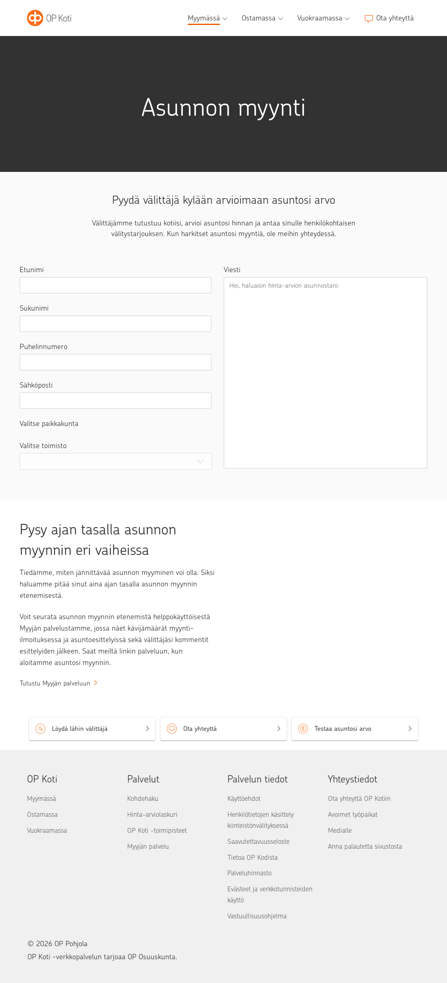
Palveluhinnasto (249, 873)
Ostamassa (42, 814)
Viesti (232, 269)
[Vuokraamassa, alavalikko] (324, 18)
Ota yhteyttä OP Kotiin (359, 798)
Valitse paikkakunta (49, 423)
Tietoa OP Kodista (252, 857)
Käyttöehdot (244, 798)
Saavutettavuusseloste (258, 841)
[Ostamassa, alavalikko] (263, 18)
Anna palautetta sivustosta (365, 846)
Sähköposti (36, 385)
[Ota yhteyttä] (389, 18)
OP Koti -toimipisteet (157, 830)
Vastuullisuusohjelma (257, 916)
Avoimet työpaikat (352, 814)
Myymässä (41, 798)
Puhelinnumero (43, 346)
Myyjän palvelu (148, 846)
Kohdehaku (142, 798)
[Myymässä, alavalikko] (209, 18)
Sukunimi (34, 308)
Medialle (340, 830)
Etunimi (32, 269)
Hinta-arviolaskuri (152, 814)
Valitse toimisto (43, 445)
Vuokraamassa (47, 830)
